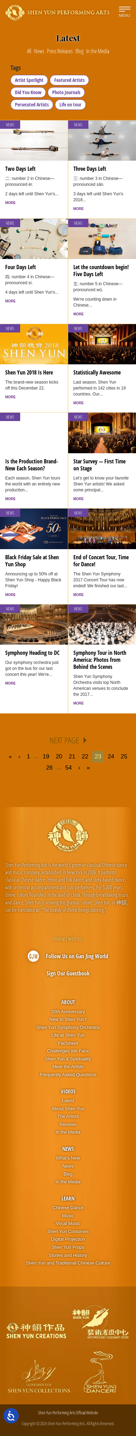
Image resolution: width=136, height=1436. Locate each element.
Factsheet (68, 1043)
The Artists (68, 1116)
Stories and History (68, 1255)
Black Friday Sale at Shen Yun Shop (32, 560)
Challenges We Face (68, 1050)
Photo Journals (66, 92)
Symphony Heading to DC (32, 653)
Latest (68, 1100)
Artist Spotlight (29, 80)
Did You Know (28, 92)
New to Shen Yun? (68, 1019)
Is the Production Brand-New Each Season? (31, 464)
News (10, 125)
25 (124, 756)
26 (49, 767)
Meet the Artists (68, 1066)
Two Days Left (20, 169)
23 (98, 756)
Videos (68, 1091)
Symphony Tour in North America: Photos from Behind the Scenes (99, 660)
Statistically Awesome (97, 372)
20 (59, 756)
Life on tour (70, 104)
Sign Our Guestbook (68, 973)
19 (46, 756)
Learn (68, 1198)
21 (72, 756)
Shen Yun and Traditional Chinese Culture (68, 1263)
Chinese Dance (68, 1207)
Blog (67, 1174)
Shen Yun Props (68, 1247)
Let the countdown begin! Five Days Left (101, 270)
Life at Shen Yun (68, 1035)
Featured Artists (69, 80)
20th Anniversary (68, 1011)
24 (111, 756)
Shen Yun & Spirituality (68, 1059)
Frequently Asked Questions (68, 1074)
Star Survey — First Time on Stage (99, 464)
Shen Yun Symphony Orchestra (68, 1027)
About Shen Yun (68, 1108)
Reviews (68, 1124)
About (68, 1002)
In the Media (68, 1132)
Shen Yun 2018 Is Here (29, 372)
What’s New (68, 1158)
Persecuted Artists (32, 104)
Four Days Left (20, 267)
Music (68, 1215)
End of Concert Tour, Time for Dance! (101, 560)
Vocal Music (68, 1223)
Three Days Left (89, 169)
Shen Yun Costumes (67, 1231)
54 (68, 767)
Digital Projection (68, 1239)
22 (85, 756)
